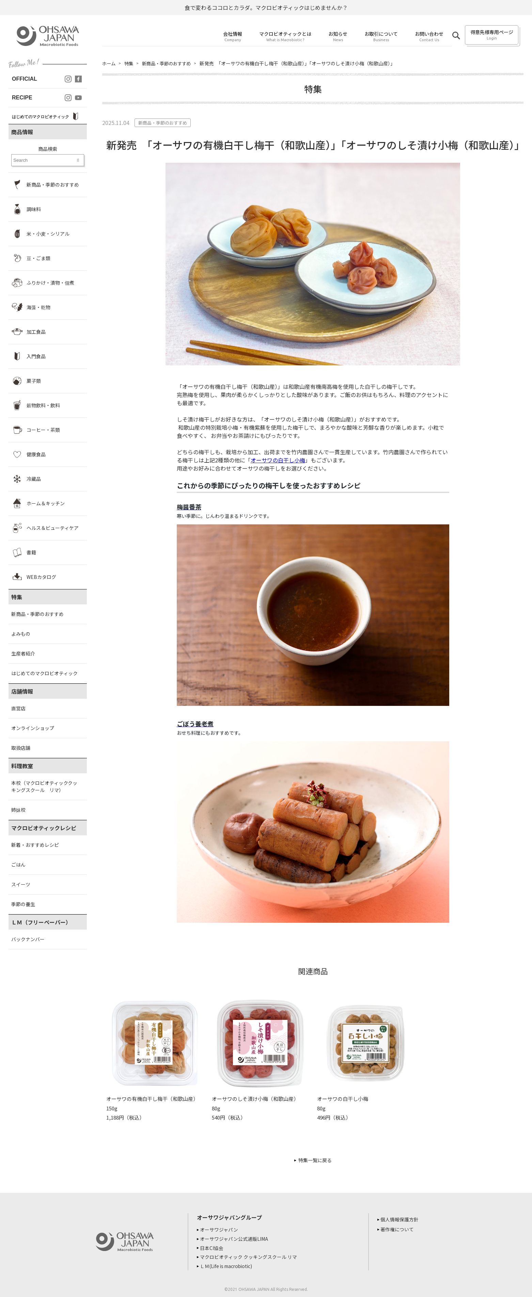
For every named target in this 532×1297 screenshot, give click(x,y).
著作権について (398, 1229)
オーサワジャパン (220, 1229)
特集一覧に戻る (315, 1160)
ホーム (109, 63)
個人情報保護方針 (400, 1219)
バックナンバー (28, 939)
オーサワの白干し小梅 (278, 460)
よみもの (20, 633)
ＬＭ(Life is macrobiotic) (228, 1265)
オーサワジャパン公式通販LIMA (235, 1238)
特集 (130, 63)
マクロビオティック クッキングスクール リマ (249, 1256)
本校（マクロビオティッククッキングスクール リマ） (44, 786)
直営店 (18, 708)
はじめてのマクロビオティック (44, 673)
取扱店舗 (20, 747)
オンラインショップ (32, 728)
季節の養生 (23, 904)
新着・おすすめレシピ (35, 844)
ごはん (18, 864)
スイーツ (20, 884)
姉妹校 (18, 809)
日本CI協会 (212, 1247)
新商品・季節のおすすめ (37, 614)
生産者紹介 (23, 653)
